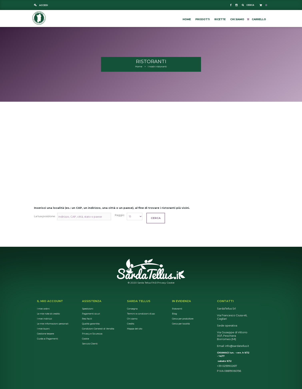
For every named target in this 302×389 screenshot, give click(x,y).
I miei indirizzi (44, 318)
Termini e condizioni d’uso (141, 313)
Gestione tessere (45, 333)
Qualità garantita (91, 323)
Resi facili (87, 318)
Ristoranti (177, 308)
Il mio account (50, 301)
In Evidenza (181, 301)
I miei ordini (43, 308)
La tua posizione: (45, 216)
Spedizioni (87, 308)
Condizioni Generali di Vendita (98, 328)
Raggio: (120, 215)
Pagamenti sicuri (91, 313)
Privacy (161, 282)
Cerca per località (181, 323)
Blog (174, 313)
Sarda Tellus (138, 301)
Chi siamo (132, 318)
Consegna (132, 308)
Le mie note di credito (48, 313)
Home (138, 66)
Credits (130, 323)
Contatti (225, 301)
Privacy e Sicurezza (92, 333)
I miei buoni (43, 328)
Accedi (43, 5)
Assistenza (91, 301)
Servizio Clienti (90, 343)
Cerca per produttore (182, 318)
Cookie (170, 282)
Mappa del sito (134, 328)
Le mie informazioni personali (52, 323)
